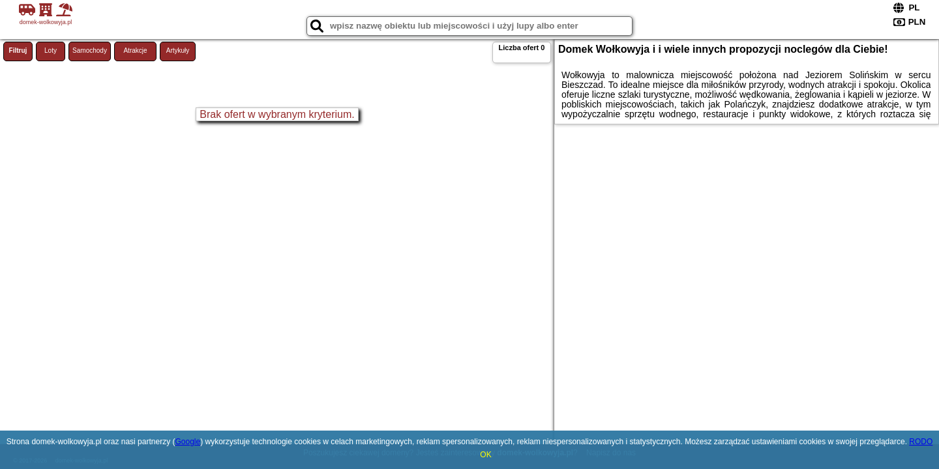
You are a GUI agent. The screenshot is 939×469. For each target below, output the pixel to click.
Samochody (89, 50)
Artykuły (178, 50)
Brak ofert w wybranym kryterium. (277, 114)
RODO (920, 441)
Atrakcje (135, 50)
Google (187, 441)
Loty (50, 50)
